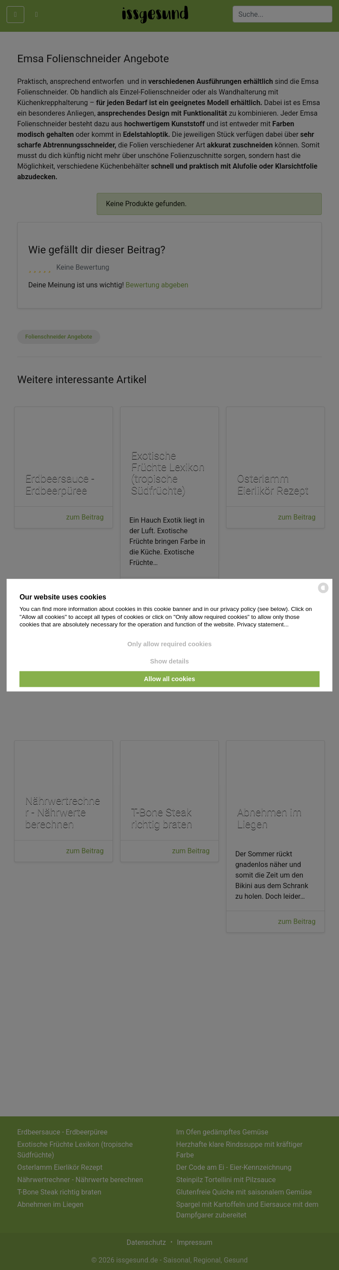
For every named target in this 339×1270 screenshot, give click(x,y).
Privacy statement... (263, 624)
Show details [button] (169, 661)
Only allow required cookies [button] (169, 644)
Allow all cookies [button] (169, 678)
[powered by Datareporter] (323, 592)
